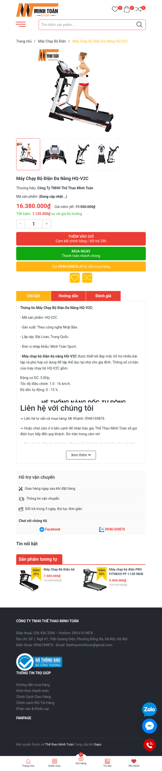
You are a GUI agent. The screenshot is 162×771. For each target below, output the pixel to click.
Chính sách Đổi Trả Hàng (35, 703)
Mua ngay (81, 253)
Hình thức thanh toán (32, 691)
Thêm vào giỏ (81, 238)
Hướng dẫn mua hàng (33, 685)
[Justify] (139, 25)
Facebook (52, 529)
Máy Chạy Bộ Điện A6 (59, 569)
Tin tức (107, 766)
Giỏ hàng (81, 763)
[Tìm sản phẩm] (92, 25)
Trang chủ (28, 766)
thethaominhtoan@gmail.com (89, 645)
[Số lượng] (33, 224)
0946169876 (68, 266)
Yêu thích (133, 766)
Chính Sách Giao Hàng (33, 697)
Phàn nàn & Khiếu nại (32, 709)
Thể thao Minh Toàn (59, 744)
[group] (81, 92)
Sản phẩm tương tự (38, 559)
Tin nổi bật (27, 543)
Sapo (97, 744)
